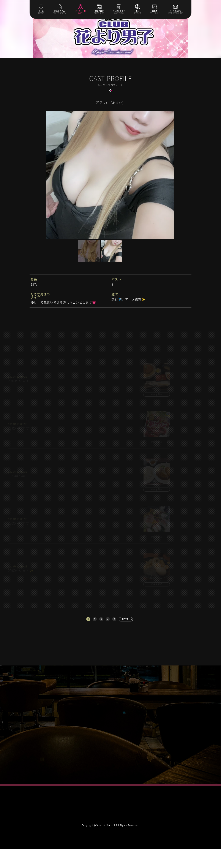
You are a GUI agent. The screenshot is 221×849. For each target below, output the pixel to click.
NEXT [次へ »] (125, 619)
